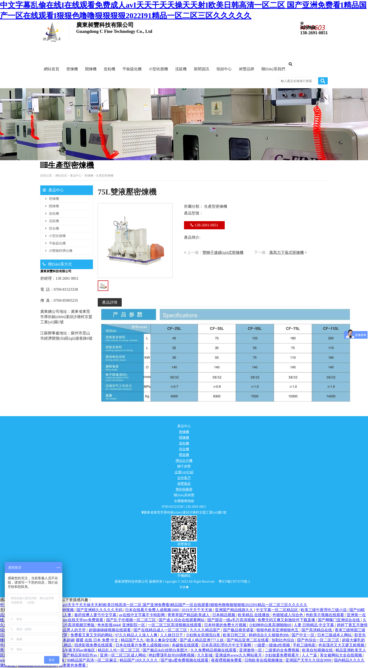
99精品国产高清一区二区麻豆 (92, 660)
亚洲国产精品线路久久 (234, 610)
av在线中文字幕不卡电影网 (142, 615)
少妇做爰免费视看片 (282, 655)
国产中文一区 (304, 635)
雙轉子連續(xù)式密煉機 (222, 252)
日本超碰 (66, 640)
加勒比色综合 (283, 640)
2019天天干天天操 (197, 610)
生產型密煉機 (104, 175)
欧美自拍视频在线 (318, 650)
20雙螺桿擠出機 (60, 251)
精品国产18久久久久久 (139, 660)
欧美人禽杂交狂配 (162, 640)
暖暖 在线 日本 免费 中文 (97, 640)
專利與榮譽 (184, 489)
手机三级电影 (305, 645)
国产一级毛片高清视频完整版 (70, 625)
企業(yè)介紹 (184, 472)
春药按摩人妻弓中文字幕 (95, 615)
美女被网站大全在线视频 (341, 655)
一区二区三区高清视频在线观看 (175, 625)
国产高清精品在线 (317, 630)
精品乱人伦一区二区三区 (119, 650)
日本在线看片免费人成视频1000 (152, 610)
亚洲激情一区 (251, 650)
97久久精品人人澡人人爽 (136, 635)
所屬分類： (193, 206)
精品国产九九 (133, 640)
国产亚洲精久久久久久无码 (99, 610)
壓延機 (184, 455)
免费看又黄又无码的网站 (92, 635)
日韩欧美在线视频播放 (264, 660)
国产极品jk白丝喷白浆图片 (166, 650)
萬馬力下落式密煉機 (286, 252)
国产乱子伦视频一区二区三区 (131, 620)
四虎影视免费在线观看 (94, 645)
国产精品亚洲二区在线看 (248, 640)
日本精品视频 (224, 615)
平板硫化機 (57, 243)
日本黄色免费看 (73, 665)
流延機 (54, 221)
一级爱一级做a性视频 (272, 645)
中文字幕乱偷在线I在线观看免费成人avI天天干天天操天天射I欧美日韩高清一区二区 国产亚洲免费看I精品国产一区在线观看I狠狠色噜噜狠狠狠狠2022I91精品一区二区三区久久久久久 (153, 605)
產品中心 (75, 175)
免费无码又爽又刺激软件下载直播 (287, 620)
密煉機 (89, 175)
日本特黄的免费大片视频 (225, 625)
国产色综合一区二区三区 (318, 640)
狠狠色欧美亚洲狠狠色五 (277, 630)
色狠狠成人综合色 (288, 615)
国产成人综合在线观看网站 (182, 620)
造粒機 (54, 213)
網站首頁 (61, 175)
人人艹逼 (310, 655)
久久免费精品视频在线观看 (213, 650)
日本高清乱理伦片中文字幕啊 (226, 645)
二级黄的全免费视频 (282, 650)
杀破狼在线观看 (186, 645)
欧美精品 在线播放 (254, 615)
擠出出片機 (184, 460)
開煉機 (54, 206)
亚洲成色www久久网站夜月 (239, 655)
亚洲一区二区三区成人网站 (123, 655)
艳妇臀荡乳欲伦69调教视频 (172, 655)
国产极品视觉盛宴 (239, 630)
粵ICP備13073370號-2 (234, 581)
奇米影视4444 (108, 625)
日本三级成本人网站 (335, 635)
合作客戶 (184, 478)
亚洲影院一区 (134, 625)
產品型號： (193, 213)
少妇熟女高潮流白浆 (203, 635)
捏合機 (54, 228)
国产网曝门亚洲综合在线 (339, 620)
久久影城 (205, 655)
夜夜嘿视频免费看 (227, 660)
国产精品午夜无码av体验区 (72, 650)
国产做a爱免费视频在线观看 (185, 660)
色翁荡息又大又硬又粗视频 (341, 645)
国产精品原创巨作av (80, 655)
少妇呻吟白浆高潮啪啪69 (270, 625)
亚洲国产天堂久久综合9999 (308, 660)
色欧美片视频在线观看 (325, 615)
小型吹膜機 (57, 236)
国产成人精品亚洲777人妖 (202, 640)
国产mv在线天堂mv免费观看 (79, 620)
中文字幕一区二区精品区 (277, 610)
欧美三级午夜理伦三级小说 (324, 610)
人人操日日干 (172, 635)
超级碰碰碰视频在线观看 (110, 630)
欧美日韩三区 (235, 635)
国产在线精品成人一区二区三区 (160, 630)
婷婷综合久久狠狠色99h (269, 635)
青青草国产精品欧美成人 (189, 615)
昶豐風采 (184, 483)
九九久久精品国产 (205, 630)
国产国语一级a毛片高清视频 (231, 620)
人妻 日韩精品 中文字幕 (314, 625)
